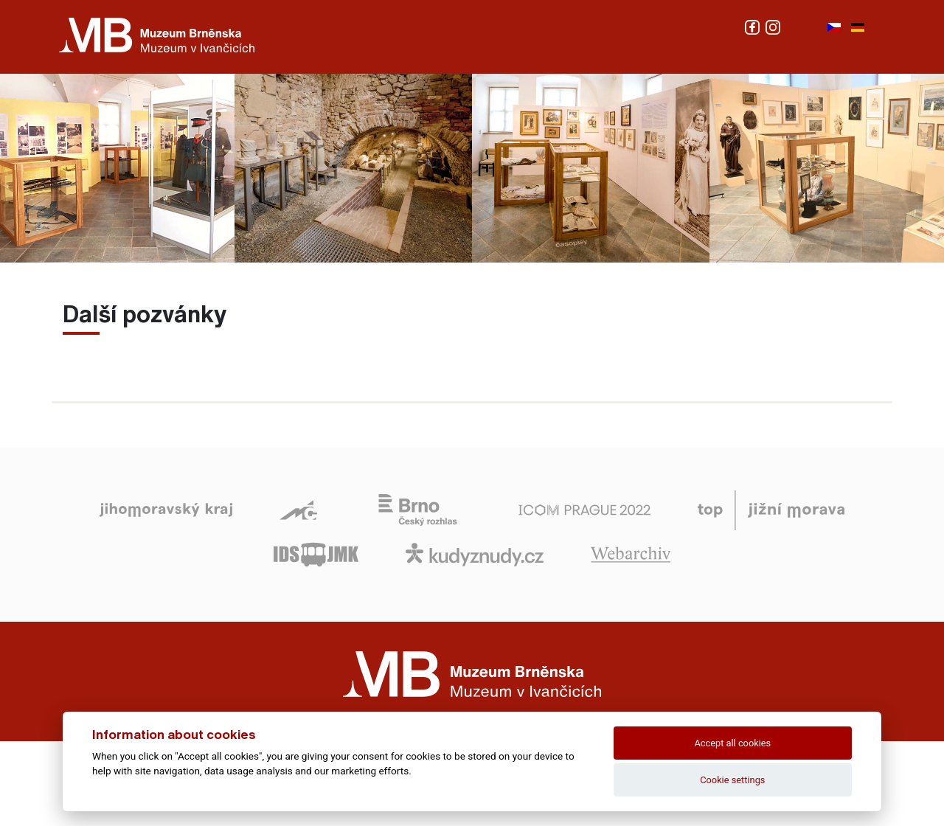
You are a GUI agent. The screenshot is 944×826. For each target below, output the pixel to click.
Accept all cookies (732, 743)
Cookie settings (732, 779)
